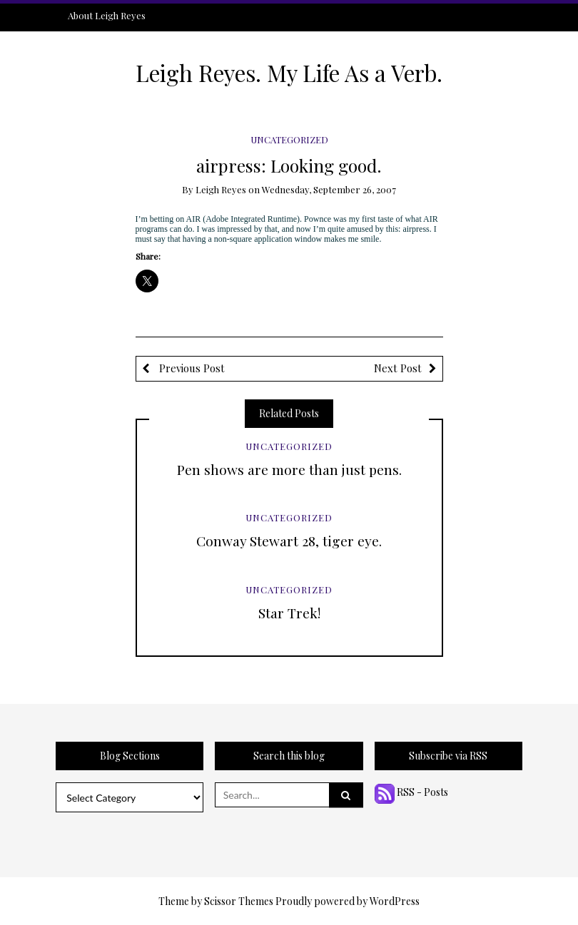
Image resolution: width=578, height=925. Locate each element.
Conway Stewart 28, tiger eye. (289, 540)
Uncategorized (289, 139)
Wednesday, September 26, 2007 (329, 189)
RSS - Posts (411, 792)
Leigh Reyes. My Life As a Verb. (289, 73)
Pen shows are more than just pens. (289, 469)
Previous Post (190, 368)
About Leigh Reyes (107, 15)
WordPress (395, 901)
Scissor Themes (238, 901)
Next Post (398, 368)
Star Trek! (289, 612)
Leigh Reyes (221, 189)
